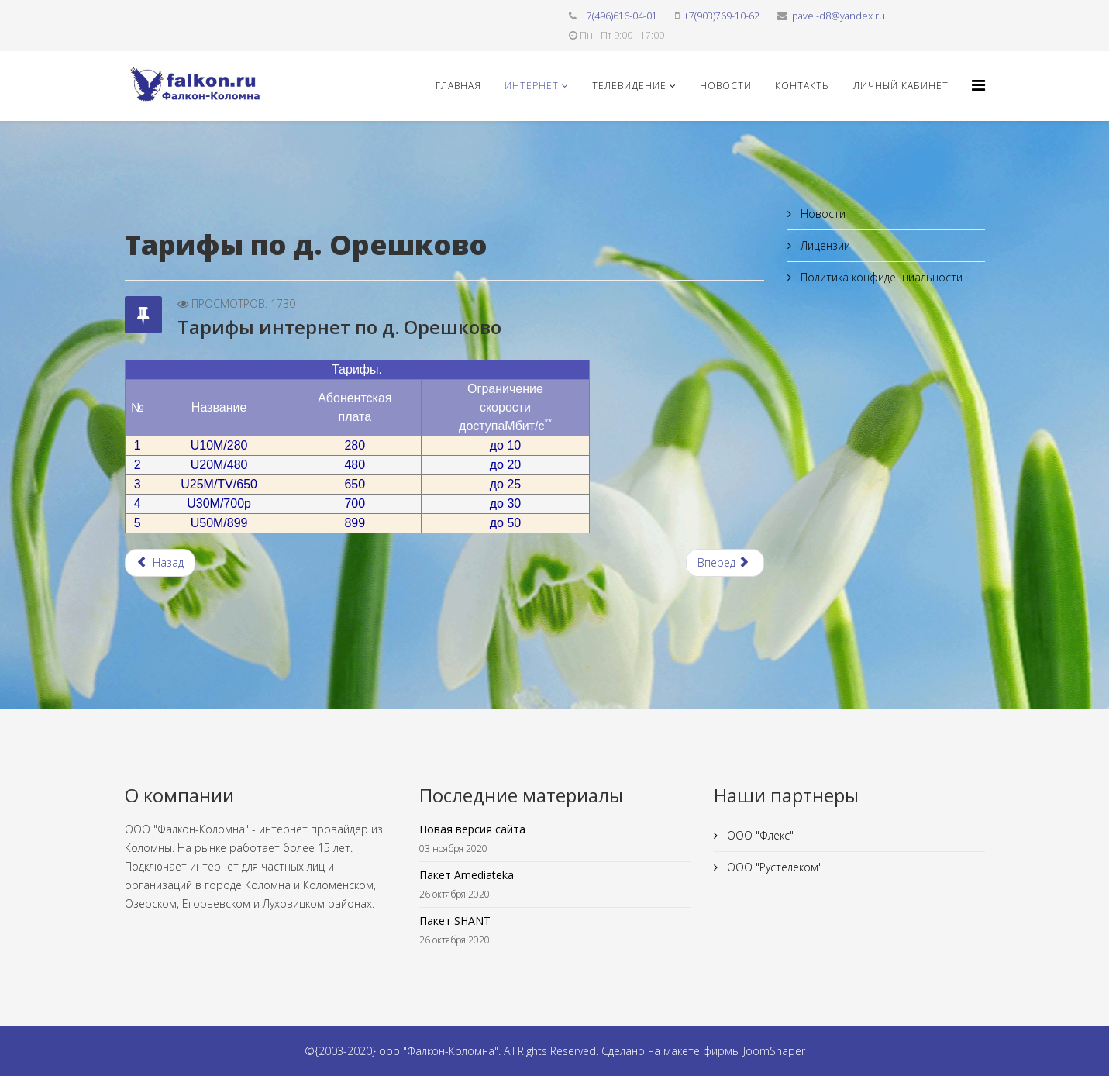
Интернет (532, 85)
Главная (458, 85)
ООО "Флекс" (759, 835)
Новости (726, 85)
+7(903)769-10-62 (721, 15)
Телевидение (629, 85)
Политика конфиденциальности (880, 277)
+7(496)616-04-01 (619, 15)
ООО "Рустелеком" (773, 867)
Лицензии (823, 245)
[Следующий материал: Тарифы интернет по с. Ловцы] (725, 563)
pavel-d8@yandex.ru (838, 15)
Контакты (802, 85)
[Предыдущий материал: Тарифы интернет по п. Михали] (160, 563)
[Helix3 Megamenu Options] (978, 85)
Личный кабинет (901, 85)
